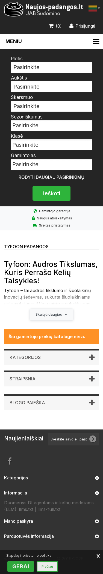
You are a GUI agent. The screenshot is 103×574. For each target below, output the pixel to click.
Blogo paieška (27, 402)
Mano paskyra (18, 521)
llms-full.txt (48, 509)
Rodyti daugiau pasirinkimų (51, 177)
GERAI (20, 566)
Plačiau (47, 566)
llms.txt (26, 509)
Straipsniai (23, 378)
